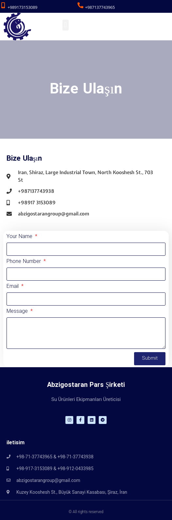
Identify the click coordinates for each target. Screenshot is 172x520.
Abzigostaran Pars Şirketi (86, 385)
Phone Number (25, 262)
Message (18, 312)
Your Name (20, 237)
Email (13, 287)
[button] (65, 25)
